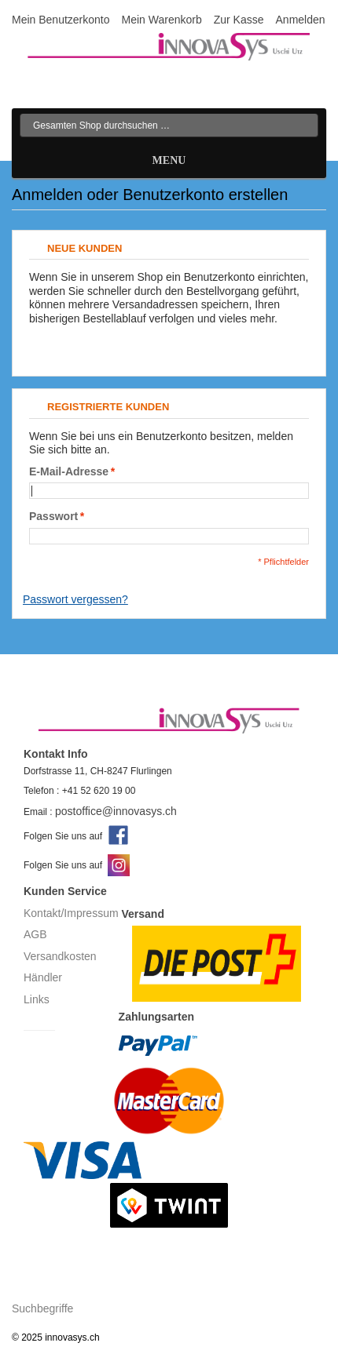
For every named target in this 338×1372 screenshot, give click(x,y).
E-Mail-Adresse (68, 472)
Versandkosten (60, 956)
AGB (35, 934)
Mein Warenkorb (162, 19)
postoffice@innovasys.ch (116, 811)
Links (37, 999)
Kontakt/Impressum (71, 913)
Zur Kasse (239, 19)
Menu (169, 160)
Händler (43, 977)
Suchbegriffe (42, 1308)
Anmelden (300, 19)
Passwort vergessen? (75, 599)
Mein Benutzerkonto (61, 19)
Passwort (53, 517)
